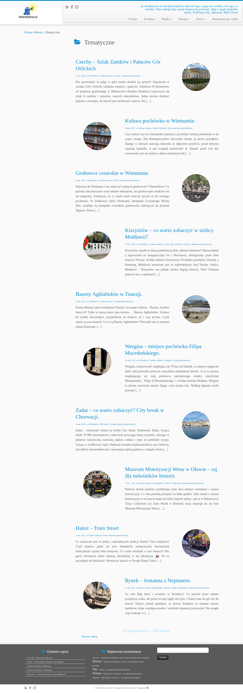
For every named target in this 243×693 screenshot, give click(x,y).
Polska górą (176, 483)
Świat (201, 19)
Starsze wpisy (88, 636)
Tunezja (117, 301)
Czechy (118, 76)
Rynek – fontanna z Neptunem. (158, 580)
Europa (184, 19)
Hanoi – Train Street (97, 528)
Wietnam (162, 128)
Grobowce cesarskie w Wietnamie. (112, 173)
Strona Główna (33, 32)
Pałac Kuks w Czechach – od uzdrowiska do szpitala (122, 674)
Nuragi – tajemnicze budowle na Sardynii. (115, 670)
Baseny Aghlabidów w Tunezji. (109, 294)
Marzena (136, 76)
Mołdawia (196, 244)
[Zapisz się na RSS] (68, 7)
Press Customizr (130, 688)
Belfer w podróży (106, 688)
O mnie (132, 19)
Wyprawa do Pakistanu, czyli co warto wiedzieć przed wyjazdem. (125, 658)
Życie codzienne (174, 128)
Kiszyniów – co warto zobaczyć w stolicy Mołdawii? (46, 674)
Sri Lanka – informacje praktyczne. (40, 658)
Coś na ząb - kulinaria (174, 244)
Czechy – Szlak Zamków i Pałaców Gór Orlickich (45, 662)
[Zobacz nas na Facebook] (73, 7)
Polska (167, 19)
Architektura (93, 76)
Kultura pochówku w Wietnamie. (160, 121)
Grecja (175, 360)
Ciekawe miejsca (107, 76)
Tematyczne (187, 483)
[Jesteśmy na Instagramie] (78, 7)
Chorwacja (104, 424)
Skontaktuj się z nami (225, 19)
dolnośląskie (158, 483)
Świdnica (149, 19)
